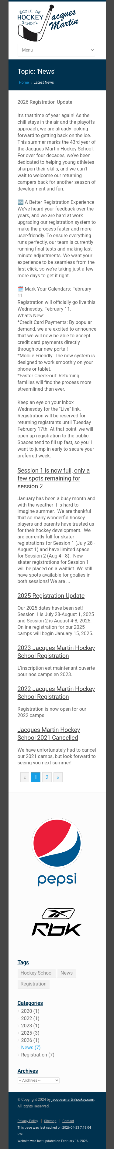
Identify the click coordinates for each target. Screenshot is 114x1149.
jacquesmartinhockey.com (72, 1099)
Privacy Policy (28, 1121)
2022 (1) (30, 1018)
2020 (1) (30, 1011)
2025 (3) (30, 1033)
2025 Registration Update (51, 595)
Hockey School (37, 973)
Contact (68, 1121)
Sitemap (50, 1121)
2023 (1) (30, 1026)
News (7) (31, 1047)
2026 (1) (30, 1040)
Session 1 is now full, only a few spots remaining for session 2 (54, 478)
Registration (34, 984)
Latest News (44, 82)
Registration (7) (38, 1055)
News (66, 973)
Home (24, 82)
